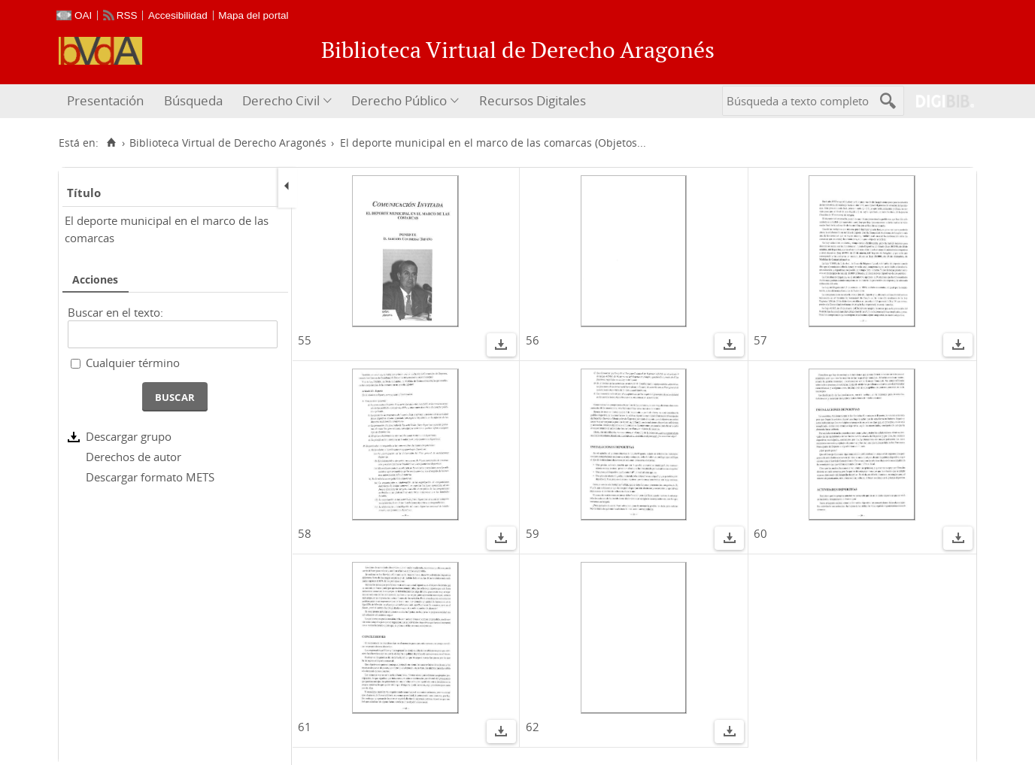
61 (304, 726)
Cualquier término (133, 362)
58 (304, 533)
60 (760, 533)
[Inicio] (111, 143)
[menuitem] (107, 101)
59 (532, 533)
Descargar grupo (128, 436)
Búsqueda (193, 100)
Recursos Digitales (532, 100)
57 (760, 340)
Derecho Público (399, 100)
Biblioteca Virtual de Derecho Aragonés (227, 143)
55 (304, 340)
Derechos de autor (133, 456)
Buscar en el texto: (115, 312)
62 (532, 726)
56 (532, 340)
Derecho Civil (281, 100)
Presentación (105, 100)
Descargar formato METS (150, 476)
